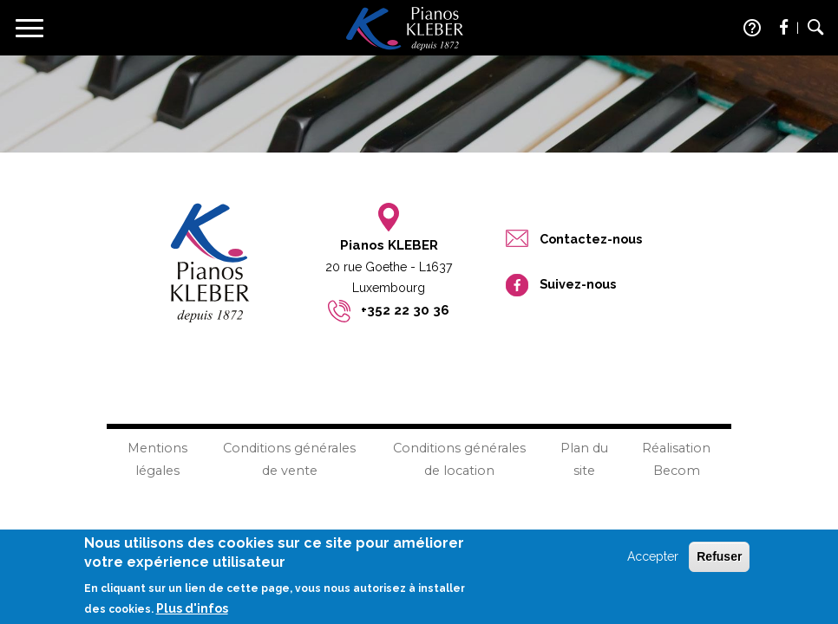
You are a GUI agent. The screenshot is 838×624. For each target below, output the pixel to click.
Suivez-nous (578, 283)
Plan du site (584, 459)
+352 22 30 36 (405, 310)
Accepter (652, 562)
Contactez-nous (591, 238)
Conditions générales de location (459, 459)
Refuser (719, 562)
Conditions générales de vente (289, 459)
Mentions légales (157, 459)
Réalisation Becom (676, 459)
